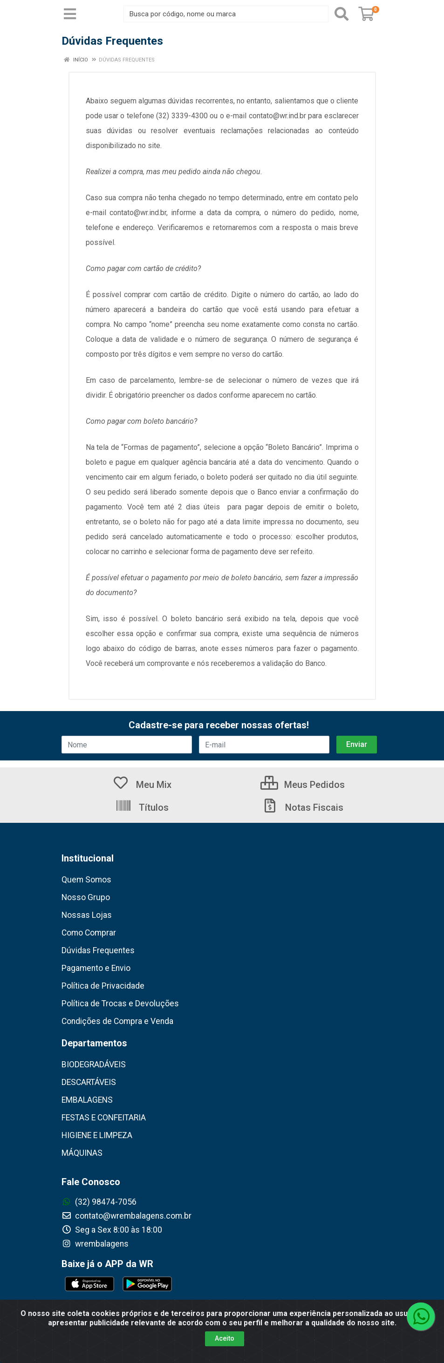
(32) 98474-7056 (99, 1202)
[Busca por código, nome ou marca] (225, 14)
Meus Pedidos (302, 784)
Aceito (224, 1338)
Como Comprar (88, 932)
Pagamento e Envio (95, 968)
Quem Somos (86, 879)
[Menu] (69, 14)
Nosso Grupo (85, 897)
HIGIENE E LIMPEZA (96, 1135)
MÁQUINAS (81, 1153)
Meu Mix (141, 784)
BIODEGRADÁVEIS (93, 1064)
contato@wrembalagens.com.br (126, 1216)
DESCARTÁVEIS (88, 1082)
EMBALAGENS (87, 1100)
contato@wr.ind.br (277, 115)
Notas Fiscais (302, 807)
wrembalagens (95, 1243)
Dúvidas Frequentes (98, 950)
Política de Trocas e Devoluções (120, 1003)
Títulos (142, 807)
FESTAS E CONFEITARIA (103, 1117)
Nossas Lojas (86, 915)
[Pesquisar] (341, 14)
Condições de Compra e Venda (117, 1021)
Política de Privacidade (102, 985)
